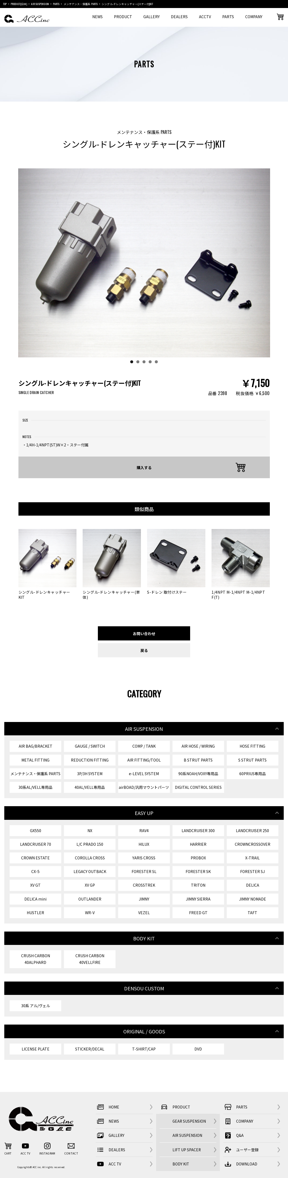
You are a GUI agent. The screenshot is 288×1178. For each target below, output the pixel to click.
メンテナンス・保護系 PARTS (35, 773)
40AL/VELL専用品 (90, 787)
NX (89, 830)
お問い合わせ (144, 633)
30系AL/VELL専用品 (35, 787)
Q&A (233, 1135)
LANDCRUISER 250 (252, 830)
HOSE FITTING (252, 746)
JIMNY (144, 899)
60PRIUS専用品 (252, 773)
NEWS (97, 16)
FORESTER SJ (252, 871)
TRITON (198, 885)
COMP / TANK (144, 746)
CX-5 (35, 871)
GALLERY (151, 16)
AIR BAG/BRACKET (35, 746)
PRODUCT (123, 16)
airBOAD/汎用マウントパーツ (144, 787)
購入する (144, 467)
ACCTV (205, 16)
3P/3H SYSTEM (89, 773)
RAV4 (144, 830)
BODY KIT (180, 1164)
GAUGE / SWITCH (90, 746)
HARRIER (198, 844)
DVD (198, 1049)
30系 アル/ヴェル (35, 1005)
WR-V (90, 912)
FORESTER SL (144, 871)
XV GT (35, 885)
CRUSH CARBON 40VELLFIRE (89, 959)
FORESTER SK (198, 871)
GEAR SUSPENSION (189, 1121)
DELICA (252, 885)
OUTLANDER (89, 899)
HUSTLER (35, 912)
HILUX (144, 844)
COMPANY (253, 16)
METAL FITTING (35, 760)
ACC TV (108, 1163)
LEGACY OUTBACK (90, 871)
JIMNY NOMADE (252, 899)
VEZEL (144, 912)
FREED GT (198, 912)
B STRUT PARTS (198, 760)
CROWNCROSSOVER (252, 844)
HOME (107, 1106)
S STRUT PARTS (252, 760)
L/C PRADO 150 (89, 844)
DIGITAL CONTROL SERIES (198, 787)
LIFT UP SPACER (186, 1149)
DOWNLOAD (240, 1163)
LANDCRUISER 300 (198, 830)
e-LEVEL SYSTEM (144, 773)
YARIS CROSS (143, 857)
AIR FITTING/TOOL (144, 760)
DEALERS (179, 16)
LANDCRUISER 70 (35, 844)
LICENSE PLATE (35, 1049)
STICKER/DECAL (89, 1049)
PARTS (228, 16)
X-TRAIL (252, 857)
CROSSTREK (144, 885)
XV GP (90, 885)
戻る (144, 650)
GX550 (35, 830)
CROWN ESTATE (35, 857)
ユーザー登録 (241, 1149)
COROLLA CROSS (90, 857)
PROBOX (198, 857)
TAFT (252, 912)
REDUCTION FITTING (90, 760)
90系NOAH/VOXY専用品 (198, 773)
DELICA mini (35, 899)
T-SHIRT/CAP (144, 1049)
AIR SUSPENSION (187, 1135)
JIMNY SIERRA (198, 899)
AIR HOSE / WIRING (198, 746)
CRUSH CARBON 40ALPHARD (35, 959)
